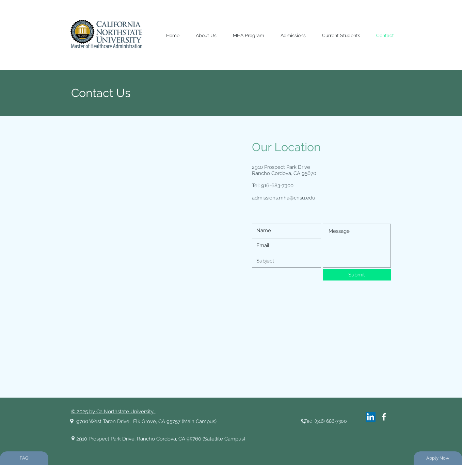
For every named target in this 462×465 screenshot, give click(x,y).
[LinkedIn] (371, 417)
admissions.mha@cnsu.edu (283, 198)
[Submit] (357, 274)
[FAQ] (24, 458)
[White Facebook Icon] (384, 417)
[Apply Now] (438, 458)
